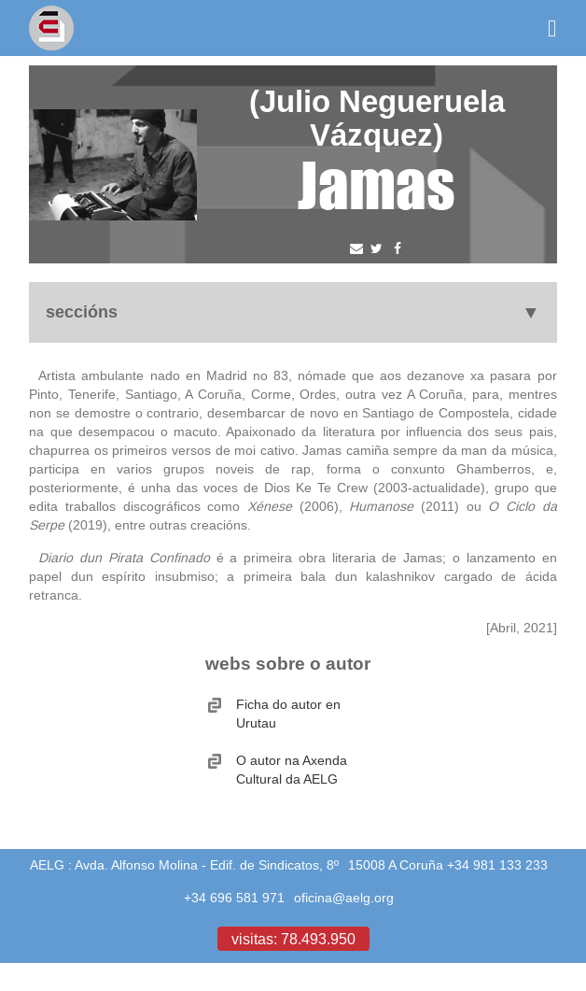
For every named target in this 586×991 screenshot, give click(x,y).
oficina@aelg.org (344, 897)
